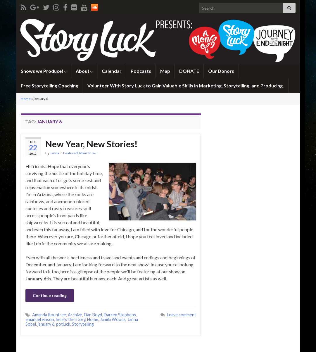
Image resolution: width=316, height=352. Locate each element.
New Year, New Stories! (91, 144)
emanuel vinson (39, 319)
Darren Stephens (120, 314)
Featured (70, 153)
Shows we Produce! (44, 71)
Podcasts (141, 71)
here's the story (70, 319)
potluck (63, 324)
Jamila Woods (113, 319)
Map (165, 71)
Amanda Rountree (49, 314)
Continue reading (50, 295)
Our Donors (221, 71)
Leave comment (181, 314)
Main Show (87, 153)
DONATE (189, 71)
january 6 (46, 324)
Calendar (112, 71)
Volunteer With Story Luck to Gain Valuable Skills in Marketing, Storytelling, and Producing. (185, 85)
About (84, 71)
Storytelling (83, 324)
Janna (54, 153)
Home (26, 98)
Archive (75, 314)
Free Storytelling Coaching (49, 85)
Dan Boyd (93, 314)
